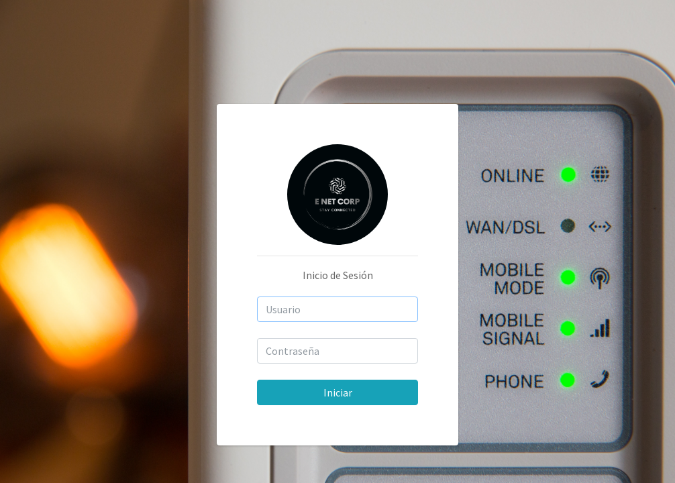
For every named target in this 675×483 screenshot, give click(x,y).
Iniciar (337, 392)
